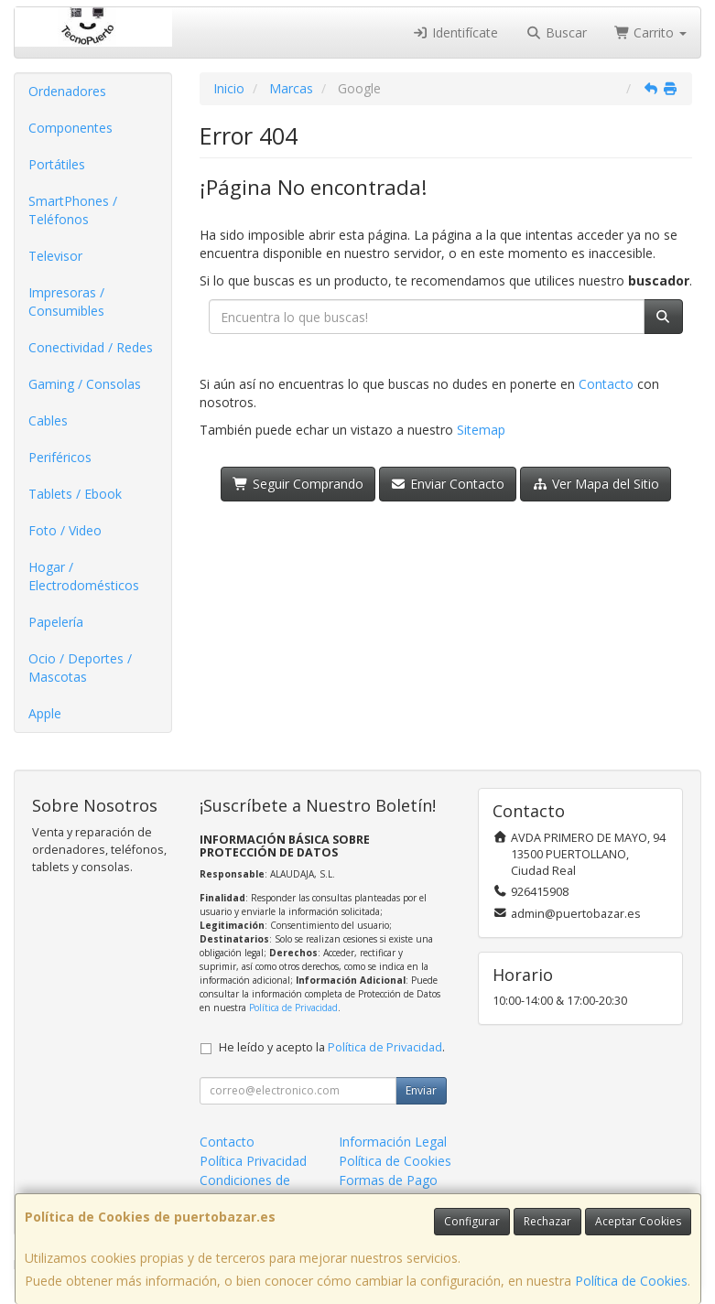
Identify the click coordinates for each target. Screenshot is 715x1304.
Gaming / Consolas (84, 384)
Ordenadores (67, 91)
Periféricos (60, 457)
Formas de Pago (388, 1180)
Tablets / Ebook (75, 493)
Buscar (556, 32)
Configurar (472, 1221)
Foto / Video (65, 530)
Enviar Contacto (448, 483)
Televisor (55, 255)
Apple (44, 713)
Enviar (421, 1090)
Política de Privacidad (293, 1007)
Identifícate (456, 32)
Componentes (70, 127)
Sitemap (481, 429)
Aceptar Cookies (638, 1221)
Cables (48, 420)
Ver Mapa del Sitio (595, 483)
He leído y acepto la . (332, 1047)
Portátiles (56, 164)
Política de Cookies (631, 1280)
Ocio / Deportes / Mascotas (80, 667)
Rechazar (547, 1221)
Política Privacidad (253, 1160)
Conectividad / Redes (90, 347)
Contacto (606, 384)
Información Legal (393, 1141)
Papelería (55, 621)
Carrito (651, 32)
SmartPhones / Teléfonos (72, 210)
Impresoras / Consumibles (66, 301)
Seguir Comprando (298, 483)
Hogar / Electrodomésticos (83, 576)
